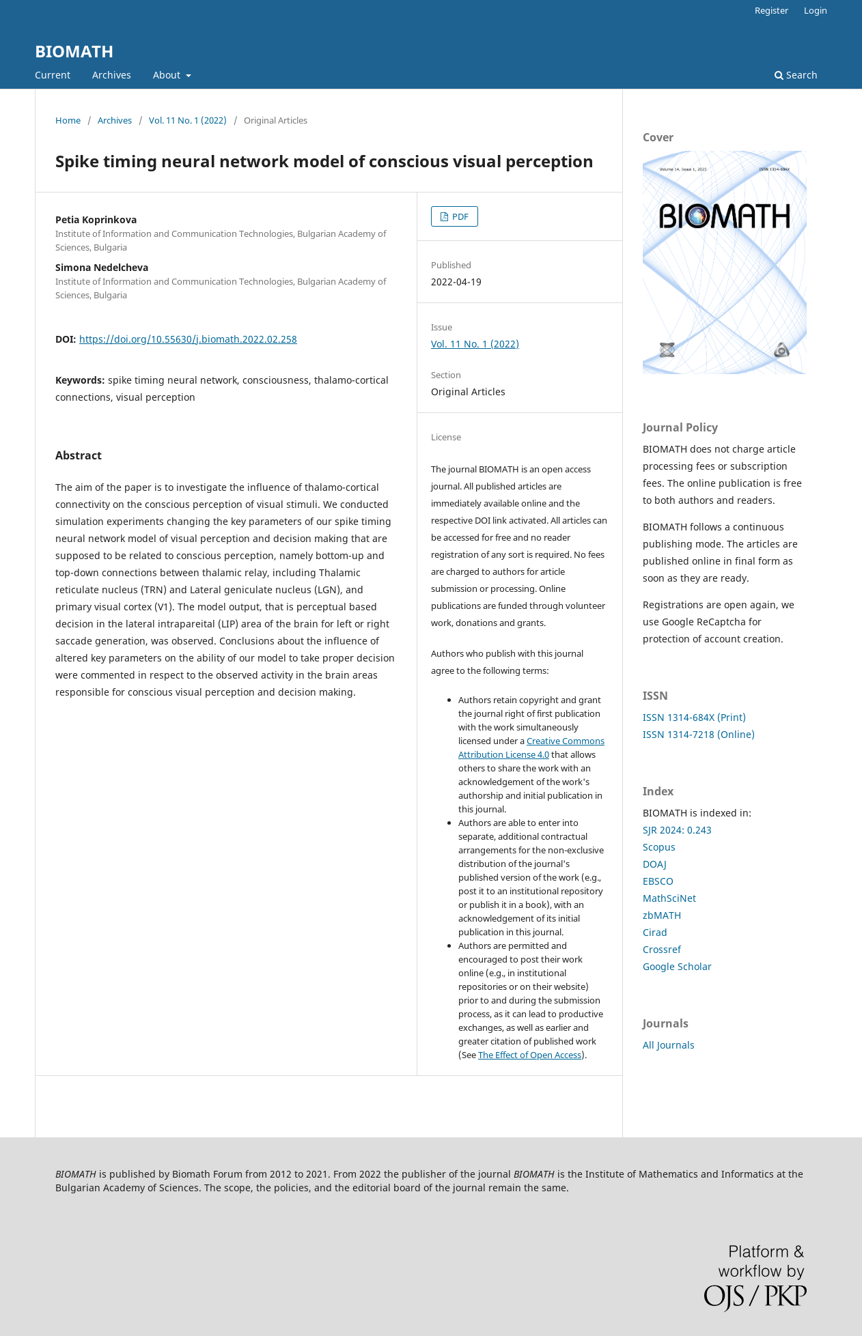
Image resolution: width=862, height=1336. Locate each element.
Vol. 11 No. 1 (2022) (188, 120)
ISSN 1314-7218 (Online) (699, 734)
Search (796, 74)
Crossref (662, 949)
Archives (111, 74)
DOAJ (655, 863)
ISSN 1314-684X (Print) (694, 717)
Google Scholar (677, 966)
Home (68, 120)
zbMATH (662, 915)
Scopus (659, 846)
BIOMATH (74, 51)
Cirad (655, 932)
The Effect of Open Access (529, 1055)
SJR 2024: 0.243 (677, 829)
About (168, 74)
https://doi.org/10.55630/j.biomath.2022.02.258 (188, 338)
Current (52, 74)
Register (771, 10)
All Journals (669, 1044)
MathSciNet (669, 898)
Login (815, 10)
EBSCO (658, 881)
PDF (459, 216)
